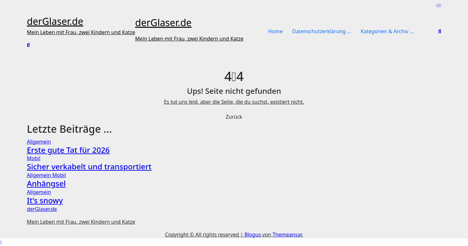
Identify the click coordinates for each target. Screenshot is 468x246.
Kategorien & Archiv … (387, 31)
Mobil (33, 158)
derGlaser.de (55, 21)
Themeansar (286, 234)
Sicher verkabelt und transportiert (89, 166)
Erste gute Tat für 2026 (68, 150)
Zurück (234, 116)
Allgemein (39, 141)
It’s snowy (45, 200)
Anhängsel (46, 183)
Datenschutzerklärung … (321, 31)
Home (275, 31)
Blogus (253, 234)
